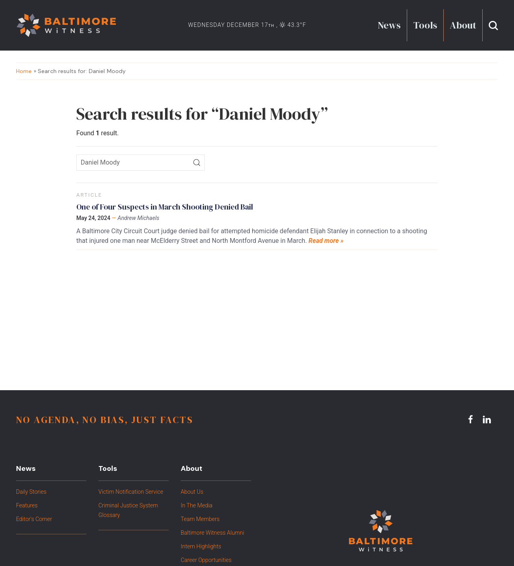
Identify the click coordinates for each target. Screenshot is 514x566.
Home (24, 71)
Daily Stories (31, 492)
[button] (493, 25)
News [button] (389, 25)
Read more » (325, 240)
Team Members (200, 519)
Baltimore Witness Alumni (212, 532)
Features (27, 505)
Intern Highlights (201, 546)
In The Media (196, 505)
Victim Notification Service (130, 492)
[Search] (197, 163)
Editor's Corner (34, 519)
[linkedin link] (488, 419)
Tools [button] (425, 25)
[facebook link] (472, 419)
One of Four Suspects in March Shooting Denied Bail (164, 207)
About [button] (463, 25)
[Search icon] (140, 163)
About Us (192, 492)
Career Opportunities (206, 560)
